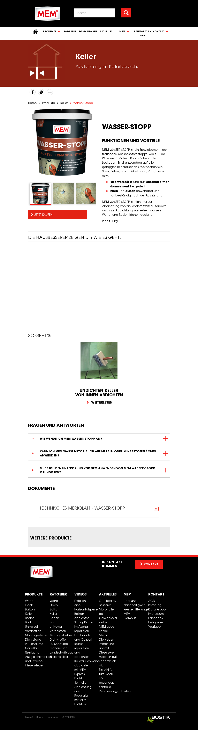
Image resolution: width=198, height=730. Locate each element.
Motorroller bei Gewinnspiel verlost (108, 616)
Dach (29, 605)
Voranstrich (33, 631)
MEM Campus (130, 616)
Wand (29, 600)
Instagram (155, 622)
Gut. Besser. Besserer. (107, 603)
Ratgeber (69, 31)
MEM (127, 594)
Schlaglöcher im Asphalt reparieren (83, 626)
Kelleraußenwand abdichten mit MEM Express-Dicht (85, 669)
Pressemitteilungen (134, 609)
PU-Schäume (34, 644)
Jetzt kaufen (43, 214)
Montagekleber (36, 635)
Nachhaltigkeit (134, 605)
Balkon (30, 609)
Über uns (130, 600)
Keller (64, 103)
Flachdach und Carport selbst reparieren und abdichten (83, 645)
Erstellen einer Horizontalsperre (85, 605)
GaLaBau (32, 648)
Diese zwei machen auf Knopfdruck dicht (108, 659)
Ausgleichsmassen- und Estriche (36, 659)
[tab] (40, 194)
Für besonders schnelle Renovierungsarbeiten (110, 684)
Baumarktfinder (142, 33)
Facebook (155, 618)
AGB (151, 600)
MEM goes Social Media (106, 631)
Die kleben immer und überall (106, 644)
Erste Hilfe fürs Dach (106, 672)
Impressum (156, 613)
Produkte (48, 103)
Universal (31, 626)
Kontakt (156, 594)
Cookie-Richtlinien (34, 717)
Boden (30, 618)
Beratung (154, 605)
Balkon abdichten (82, 616)
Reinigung (32, 652)
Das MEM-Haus (88, 31)
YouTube (154, 626)
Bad (28, 622)
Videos (80, 594)
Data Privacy (157, 609)
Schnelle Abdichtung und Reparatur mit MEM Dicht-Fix (83, 693)
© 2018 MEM (68, 717)
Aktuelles (106, 31)
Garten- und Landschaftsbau (60, 650)
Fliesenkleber (34, 665)
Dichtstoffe (33, 639)
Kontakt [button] (148, 564)
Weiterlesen (99, 402)
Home (32, 103)
